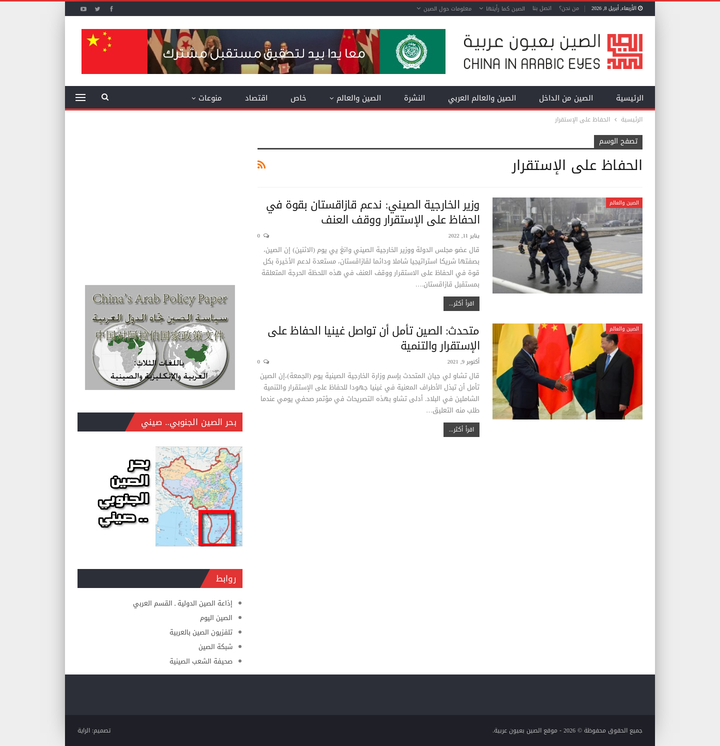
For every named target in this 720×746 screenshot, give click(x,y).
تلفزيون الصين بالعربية (201, 632)
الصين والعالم (358, 98)
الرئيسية (630, 98)
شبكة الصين (215, 646)
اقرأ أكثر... (461, 303)
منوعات (210, 98)
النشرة (414, 98)
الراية (84, 730)
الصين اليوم (216, 618)
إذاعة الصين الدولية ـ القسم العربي (182, 603)
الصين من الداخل (566, 98)
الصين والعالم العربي (482, 98)
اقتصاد (256, 98)
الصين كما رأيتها (505, 9)
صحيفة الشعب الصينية (201, 661)
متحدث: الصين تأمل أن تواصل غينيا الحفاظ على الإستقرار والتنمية (374, 338)
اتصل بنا (542, 8)
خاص (298, 98)
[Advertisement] (160, 197)
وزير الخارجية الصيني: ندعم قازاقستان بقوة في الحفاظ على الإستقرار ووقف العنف (373, 212)
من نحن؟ (569, 8)
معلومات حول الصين (448, 9)
